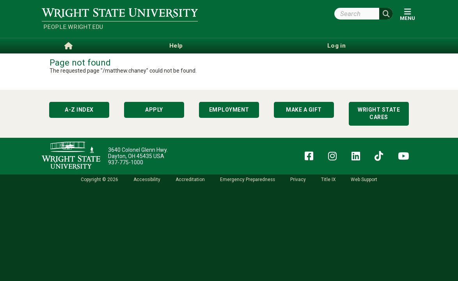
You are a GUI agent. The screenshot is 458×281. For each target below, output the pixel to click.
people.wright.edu (73, 26)
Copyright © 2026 (99, 179)
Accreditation (190, 179)
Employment (229, 110)
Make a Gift (304, 110)
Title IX (328, 179)
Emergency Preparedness (247, 179)
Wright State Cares (379, 114)
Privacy (298, 179)
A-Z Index (79, 110)
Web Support (364, 179)
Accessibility (146, 179)
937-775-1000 (125, 162)
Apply (154, 110)
